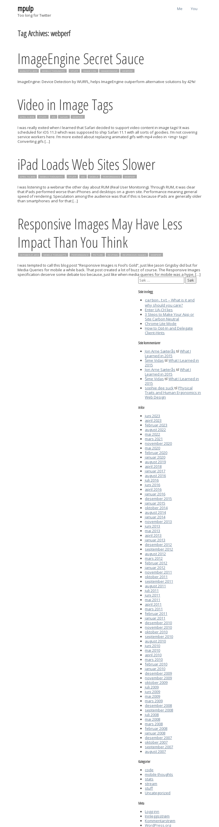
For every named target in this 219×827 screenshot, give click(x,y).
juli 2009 (152, 686)
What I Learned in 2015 (168, 353)
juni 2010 (152, 645)
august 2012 (155, 553)
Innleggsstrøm (157, 815)
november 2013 (158, 521)
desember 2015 (158, 498)
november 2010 (158, 626)
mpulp (25, 8)
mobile (93, 176)
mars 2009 (154, 700)
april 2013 (153, 534)
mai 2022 (152, 433)
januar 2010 (155, 668)
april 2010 (153, 654)
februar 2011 (156, 613)
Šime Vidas (154, 359)
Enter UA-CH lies (159, 309)
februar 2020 (156, 452)
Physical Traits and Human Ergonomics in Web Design (173, 392)
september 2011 (159, 580)
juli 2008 (152, 714)
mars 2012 (154, 557)
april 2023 (153, 419)
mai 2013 (152, 530)
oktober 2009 (156, 681)
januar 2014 (155, 516)
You (194, 8)
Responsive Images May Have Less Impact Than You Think (100, 232)
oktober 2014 (156, 507)
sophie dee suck (159, 387)
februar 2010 (156, 663)
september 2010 (159, 635)
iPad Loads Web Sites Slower (86, 164)
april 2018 (153, 465)
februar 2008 (156, 727)
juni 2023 (152, 415)
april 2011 (153, 603)
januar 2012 (155, 567)
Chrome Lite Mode (160, 323)
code (149, 769)
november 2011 (158, 571)
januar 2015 (155, 502)
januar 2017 (155, 470)
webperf (127, 71)
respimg (112, 254)
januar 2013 (155, 539)
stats (149, 778)
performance (111, 176)
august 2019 (155, 461)
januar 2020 (155, 456)
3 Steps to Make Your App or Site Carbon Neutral (169, 316)
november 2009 (158, 677)
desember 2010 (158, 622)
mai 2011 (152, 599)
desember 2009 (158, 672)
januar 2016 (155, 493)
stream (151, 783)
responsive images (134, 254)
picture (98, 254)
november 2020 (158, 442)
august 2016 (155, 475)
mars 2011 (154, 608)
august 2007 (155, 750)
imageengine (109, 71)
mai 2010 (152, 649)
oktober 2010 (156, 631)
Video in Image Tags (65, 104)
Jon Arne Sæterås (160, 350)
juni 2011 (152, 594)
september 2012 (159, 548)
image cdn (89, 71)
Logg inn (152, 810)
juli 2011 (152, 590)
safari (64, 117)
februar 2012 (156, 562)
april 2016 (153, 488)
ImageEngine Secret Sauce (81, 58)
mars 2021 (154, 438)
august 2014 (155, 511)
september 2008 (159, 709)
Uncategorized (157, 792)
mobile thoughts (53, 71)
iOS (53, 117)
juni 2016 (152, 484)
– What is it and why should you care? (170, 302)
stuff (74, 71)
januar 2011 (155, 617)
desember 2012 (158, 544)
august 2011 (155, 585)
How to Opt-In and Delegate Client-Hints (169, 330)
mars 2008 (154, 723)
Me (179, 8)
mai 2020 (152, 447)
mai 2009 (152, 695)
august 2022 (155, 429)
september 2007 (159, 746)
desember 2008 (158, 704)
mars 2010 (154, 658)
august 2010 (155, 640)
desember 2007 (158, 737)
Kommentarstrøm (160, 820)
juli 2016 (152, 479)
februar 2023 (156, 424)
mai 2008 (152, 718)
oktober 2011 (156, 576)
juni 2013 (152, 525)
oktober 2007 (156, 741)
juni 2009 (152, 691)
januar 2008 (155, 732)
